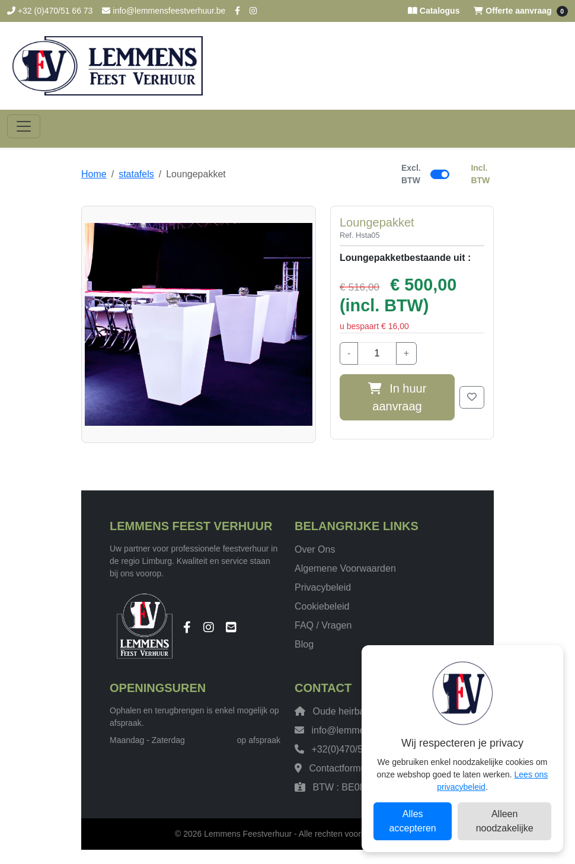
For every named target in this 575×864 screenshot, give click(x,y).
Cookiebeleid (322, 606)
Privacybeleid (323, 587)
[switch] (439, 174)
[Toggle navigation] (23, 126)
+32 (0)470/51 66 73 (49, 10)
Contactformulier (343, 768)
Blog (304, 644)
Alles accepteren (412, 821)
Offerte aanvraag (521, 11)
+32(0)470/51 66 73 (352, 749)
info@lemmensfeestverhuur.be (163, 10)
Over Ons (315, 549)
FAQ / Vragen (323, 625)
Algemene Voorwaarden (345, 568)
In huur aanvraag (397, 397)
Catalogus (434, 10)
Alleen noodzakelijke (505, 821)
